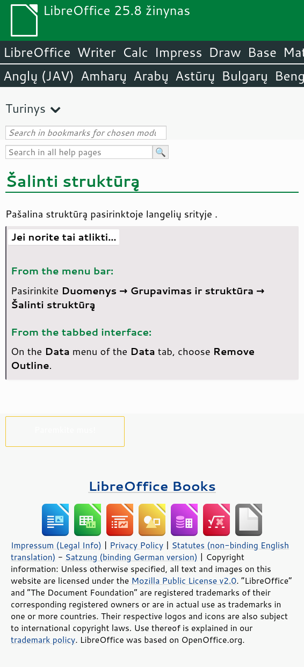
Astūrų (195, 76)
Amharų (104, 76)
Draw (224, 52)
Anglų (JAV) (38, 76)
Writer (96, 52)
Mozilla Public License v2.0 (184, 580)
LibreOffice (36, 52)
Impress (178, 52)
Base (262, 52)
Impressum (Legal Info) (56, 545)
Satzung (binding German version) (131, 557)
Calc (135, 52)
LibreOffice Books (152, 485)
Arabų (151, 76)
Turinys (25, 108)
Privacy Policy (136, 545)
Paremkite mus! (65, 429)
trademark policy (43, 640)
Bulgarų (244, 76)
